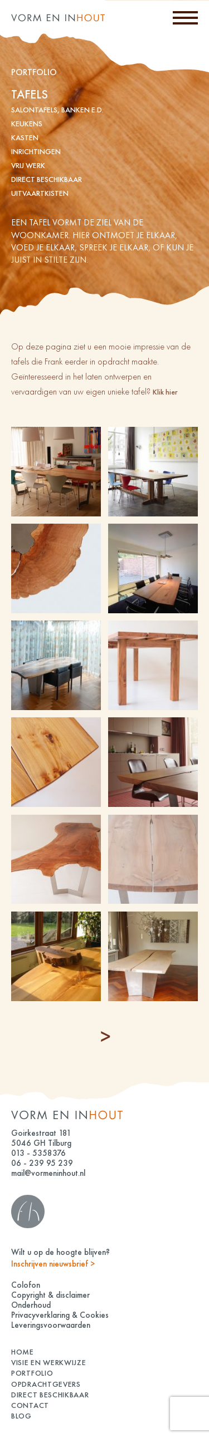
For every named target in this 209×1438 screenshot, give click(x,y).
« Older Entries (106, 1036)
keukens (26, 124)
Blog (21, 1416)
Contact (30, 1405)
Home (22, 1352)
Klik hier (165, 392)
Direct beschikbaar (46, 179)
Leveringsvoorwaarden (50, 1325)
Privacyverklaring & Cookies (60, 1315)
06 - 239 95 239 (42, 1163)
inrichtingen (36, 151)
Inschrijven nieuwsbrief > (53, 1264)
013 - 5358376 (38, 1153)
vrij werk (28, 165)
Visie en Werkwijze (48, 1362)
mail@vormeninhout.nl (48, 1173)
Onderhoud (31, 1305)
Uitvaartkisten (40, 193)
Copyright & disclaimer (50, 1295)
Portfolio (32, 1373)
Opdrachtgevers (46, 1384)
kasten (24, 137)
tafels (29, 94)
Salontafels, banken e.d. (57, 110)
